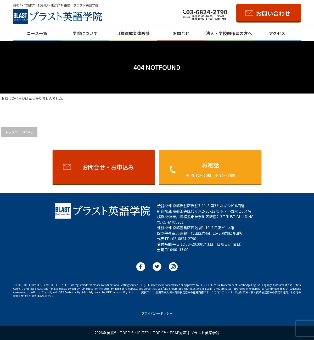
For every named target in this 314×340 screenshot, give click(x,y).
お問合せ (181, 33)
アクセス (277, 33)
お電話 (210, 169)
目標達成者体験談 (133, 33)
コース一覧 (37, 33)
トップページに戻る (19, 132)
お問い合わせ (273, 13)
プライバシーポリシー (157, 313)
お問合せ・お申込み (108, 167)
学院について (85, 33)
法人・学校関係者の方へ (229, 33)
